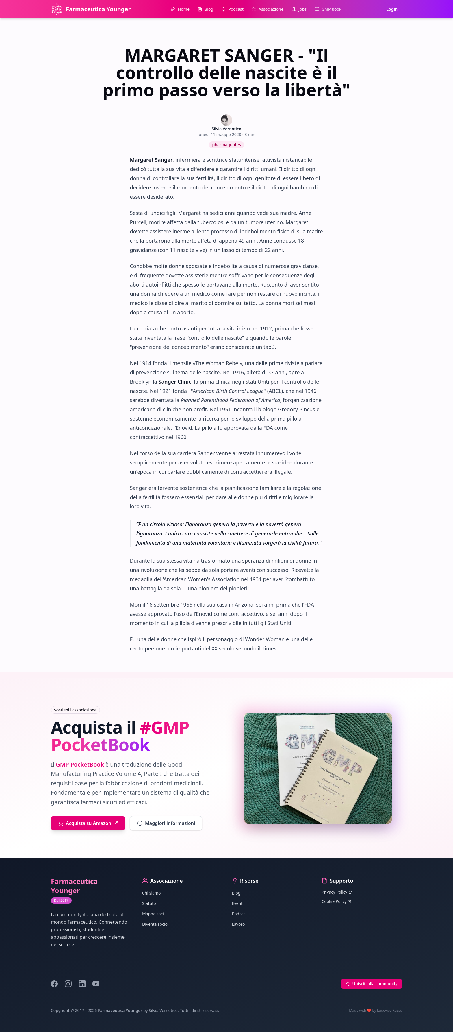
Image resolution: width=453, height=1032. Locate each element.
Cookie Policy (336, 901)
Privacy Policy (337, 892)
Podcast (232, 9)
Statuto (149, 903)
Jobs (299, 9)
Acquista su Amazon (88, 823)
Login (392, 9)
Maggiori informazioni (166, 823)
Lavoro (238, 924)
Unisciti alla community (372, 983)
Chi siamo (151, 893)
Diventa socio (155, 924)
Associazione (267, 9)
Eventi (238, 903)
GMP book (328, 9)
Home (180, 9)
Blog (205, 9)
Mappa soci (153, 913)
